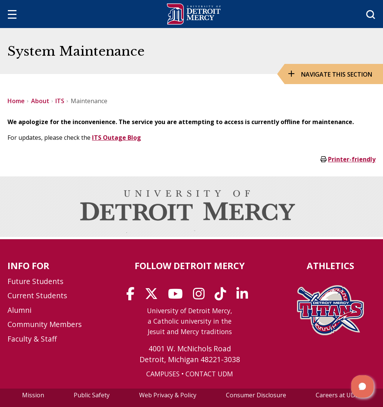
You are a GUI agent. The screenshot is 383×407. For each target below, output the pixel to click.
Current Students (37, 295)
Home (16, 101)
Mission (33, 395)
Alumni (19, 310)
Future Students (35, 281)
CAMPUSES (163, 373)
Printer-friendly (352, 159)
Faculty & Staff (32, 339)
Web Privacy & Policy (167, 395)
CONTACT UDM (209, 373)
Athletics (330, 265)
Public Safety (92, 395)
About (40, 101)
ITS (59, 101)
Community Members (44, 324)
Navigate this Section (336, 74)
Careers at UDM (338, 395)
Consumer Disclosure (256, 395)
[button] (362, 386)
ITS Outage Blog (116, 137)
